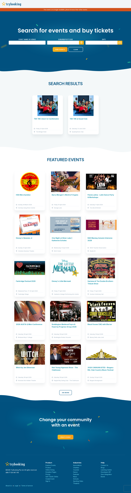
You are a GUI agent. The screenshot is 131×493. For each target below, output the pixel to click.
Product (48, 467)
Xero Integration (106, 474)
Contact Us (104, 465)
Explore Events (51, 465)
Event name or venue (27, 39)
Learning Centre (106, 470)
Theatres (76, 483)
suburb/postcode (65, 39)
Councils (76, 470)
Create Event (65, 437)
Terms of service (27, 486)
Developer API (106, 472)
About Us (9, 486)
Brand (103, 476)
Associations (77, 465)
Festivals (76, 474)
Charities (76, 467)
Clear (73, 49)
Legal (16, 486)
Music (75, 476)
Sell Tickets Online (52, 476)
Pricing (48, 474)
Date (104, 39)
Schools (76, 479)
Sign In (48, 481)
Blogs (103, 467)
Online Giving (50, 470)
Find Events (57, 49)
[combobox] (65, 43)
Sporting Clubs (78, 481)
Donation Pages (51, 472)
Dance (75, 472)
